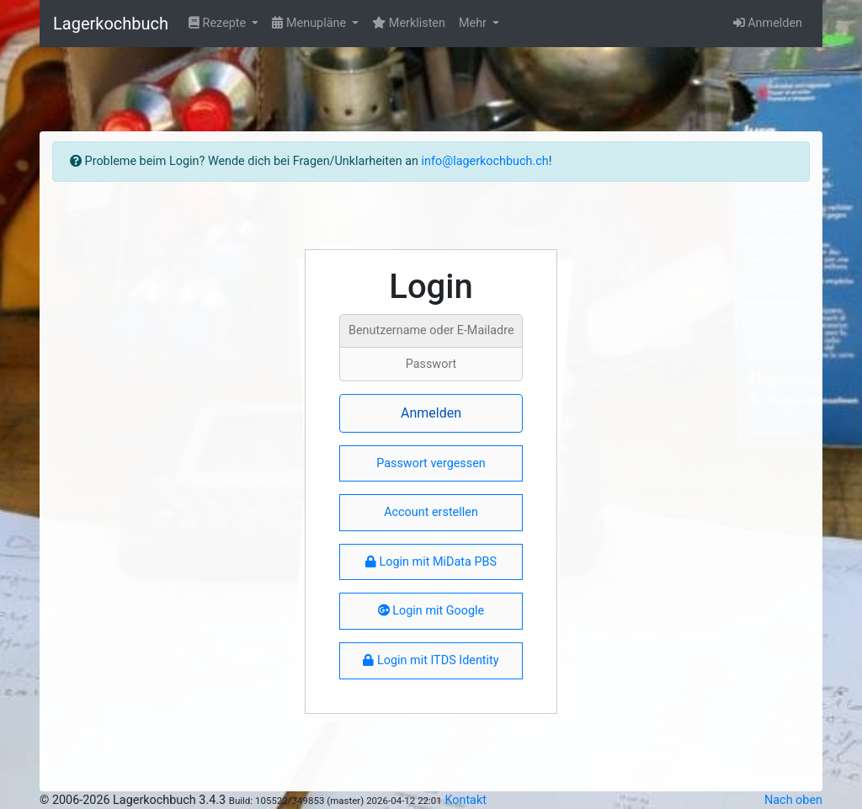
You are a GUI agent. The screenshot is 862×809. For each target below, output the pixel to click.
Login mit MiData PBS (431, 562)
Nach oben (793, 800)
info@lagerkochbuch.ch (485, 161)
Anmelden (767, 23)
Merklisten (408, 23)
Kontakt (465, 800)
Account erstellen (431, 512)
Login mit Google (431, 611)
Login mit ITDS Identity (430, 660)
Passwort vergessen (431, 463)
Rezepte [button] (219, 23)
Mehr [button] (474, 23)
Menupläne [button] (310, 23)
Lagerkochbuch (110, 23)
